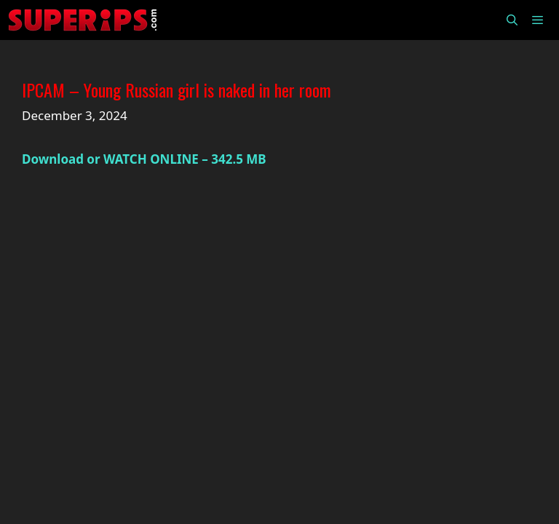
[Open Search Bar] (511, 20)
